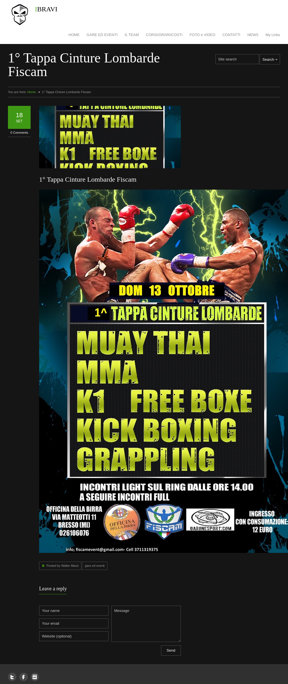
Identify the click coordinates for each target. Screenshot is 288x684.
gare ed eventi (95, 565)
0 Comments (19, 132)
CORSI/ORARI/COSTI (164, 35)
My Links (273, 35)
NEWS (253, 35)
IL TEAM (132, 35)
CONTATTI (231, 35)
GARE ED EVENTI (102, 35)
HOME (74, 35)
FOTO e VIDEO (202, 35)
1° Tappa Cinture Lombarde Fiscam (87, 179)
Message (146, 624)
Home (31, 92)
